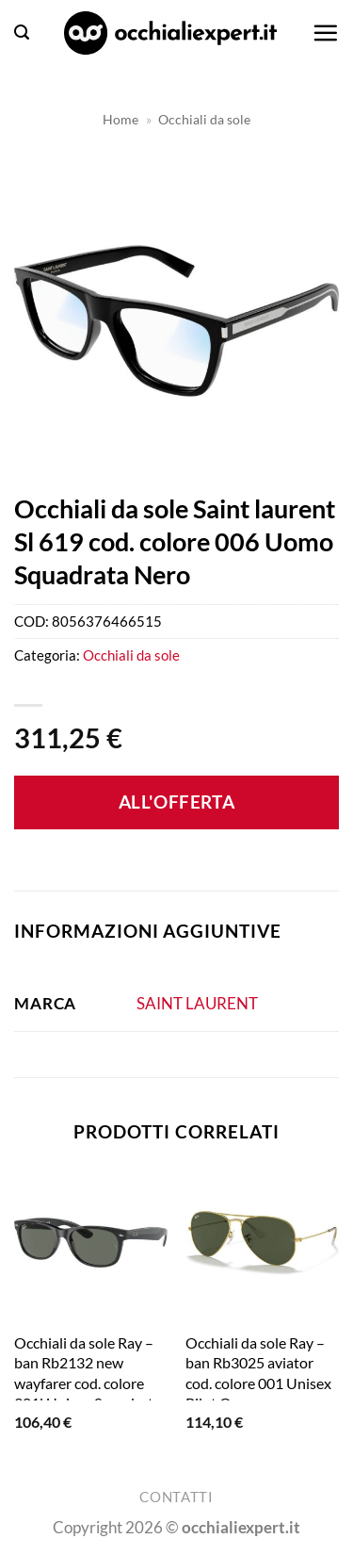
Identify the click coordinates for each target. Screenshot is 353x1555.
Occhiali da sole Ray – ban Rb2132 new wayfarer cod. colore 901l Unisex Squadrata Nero (87, 1383)
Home (120, 119)
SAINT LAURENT (197, 1003)
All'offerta (176, 802)
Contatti (176, 1497)
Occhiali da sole (204, 119)
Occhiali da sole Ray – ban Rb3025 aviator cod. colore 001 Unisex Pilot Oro (258, 1373)
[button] (21, 32)
